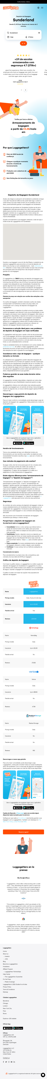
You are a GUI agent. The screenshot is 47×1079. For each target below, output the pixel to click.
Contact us (6, 1058)
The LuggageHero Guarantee (13, 977)
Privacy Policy (7, 987)
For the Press (7, 979)
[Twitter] (6, 1062)
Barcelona (6, 1001)
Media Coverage (10, 982)
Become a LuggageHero (10, 964)
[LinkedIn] (14, 1062)
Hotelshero (6, 966)
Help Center (6, 974)
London (5, 1006)
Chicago (5, 1003)
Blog (4, 961)
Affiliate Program (8, 969)
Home (5, 951)
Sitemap (5, 992)
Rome (4, 1013)
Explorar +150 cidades (9, 1018)
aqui (28, 456)
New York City (7, 1008)
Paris (4, 1011)
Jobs (6, 959)
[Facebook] (3, 1062)
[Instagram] (9, 1062)
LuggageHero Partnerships (13, 971)
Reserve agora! (23, 832)
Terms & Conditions (9, 989)
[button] (43, 1075)
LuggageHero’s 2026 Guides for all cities (15, 984)
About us (5, 954)
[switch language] (38, 8)
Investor (7, 956)
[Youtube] (11, 1062)
